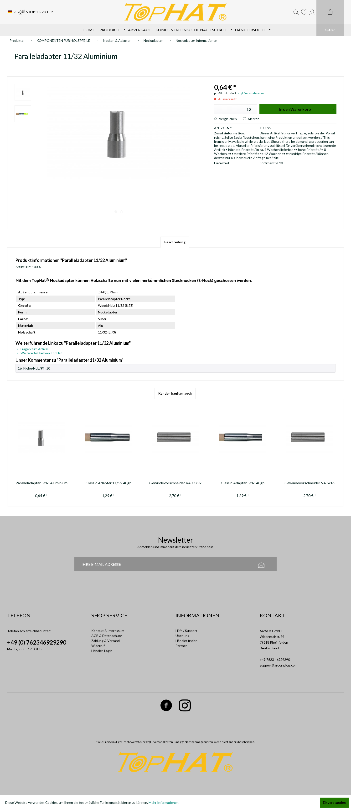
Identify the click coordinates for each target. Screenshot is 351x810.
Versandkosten (163, 742)
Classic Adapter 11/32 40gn (108, 483)
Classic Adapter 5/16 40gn (242, 483)
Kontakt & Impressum (107, 631)
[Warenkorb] (330, 18)
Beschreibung (175, 242)
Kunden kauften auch (175, 393)
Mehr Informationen (164, 802)
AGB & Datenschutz (106, 636)
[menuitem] (35, 12)
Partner (181, 646)
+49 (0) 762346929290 (36, 642)
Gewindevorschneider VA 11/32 (175, 483)
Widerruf (98, 646)
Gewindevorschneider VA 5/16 (309, 483)
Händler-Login (101, 651)
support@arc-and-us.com (278, 665)
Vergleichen (225, 119)
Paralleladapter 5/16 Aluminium (41, 483)
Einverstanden (334, 802)
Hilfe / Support (186, 631)
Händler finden (186, 641)
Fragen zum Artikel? (32, 349)
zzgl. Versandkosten (251, 93)
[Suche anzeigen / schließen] (296, 12)
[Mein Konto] (312, 12)
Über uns (182, 636)
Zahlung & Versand (105, 641)
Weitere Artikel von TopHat (38, 353)
